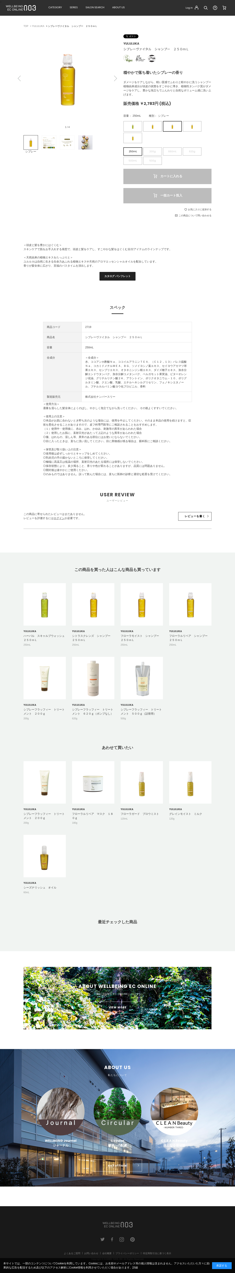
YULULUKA (131, 43)
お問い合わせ (91, 1253)
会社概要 (107, 1253)
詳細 (135, 1267)
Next (115, 78)
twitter (102, 1239)
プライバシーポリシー (127, 1253)
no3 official (117, 1165)
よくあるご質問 (72, 1253)
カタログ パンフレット (117, 276)
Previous (20, 78)
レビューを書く (195, 516)
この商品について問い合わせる (195, 215)
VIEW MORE (118, 1007)
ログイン (59, 518)
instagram (121, 1239)
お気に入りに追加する (200, 209)
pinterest (132, 1239)
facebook (112, 1239)
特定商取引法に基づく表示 (157, 1253)
